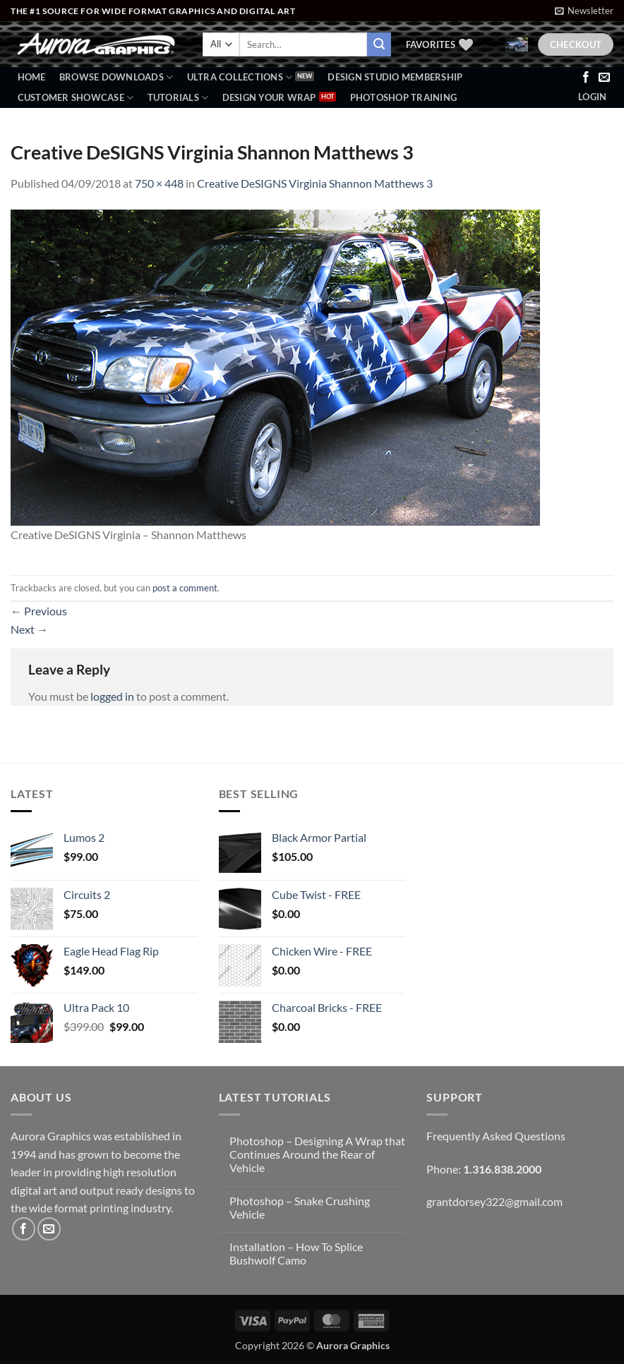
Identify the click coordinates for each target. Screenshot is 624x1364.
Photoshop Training (403, 97)
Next (29, 629)
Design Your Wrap (269, 97)
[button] (584, 10)
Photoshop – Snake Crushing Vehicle (299, 1207)
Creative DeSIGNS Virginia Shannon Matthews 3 (315, 183)
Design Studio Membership (395, 77)
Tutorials (178, 97)
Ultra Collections (240, 77)
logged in (112, 696)
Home (32, 77)
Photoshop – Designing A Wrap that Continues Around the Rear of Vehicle (317, 1154)
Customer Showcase (76, 97)
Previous (39, 610)
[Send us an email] (604, 77)
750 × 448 (159, 183)
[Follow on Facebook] (586, 77)
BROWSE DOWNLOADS (116, 77)
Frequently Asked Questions (495, 1135)
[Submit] (379, 44)
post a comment (184, 587)
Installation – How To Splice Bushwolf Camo (296, 1253)
